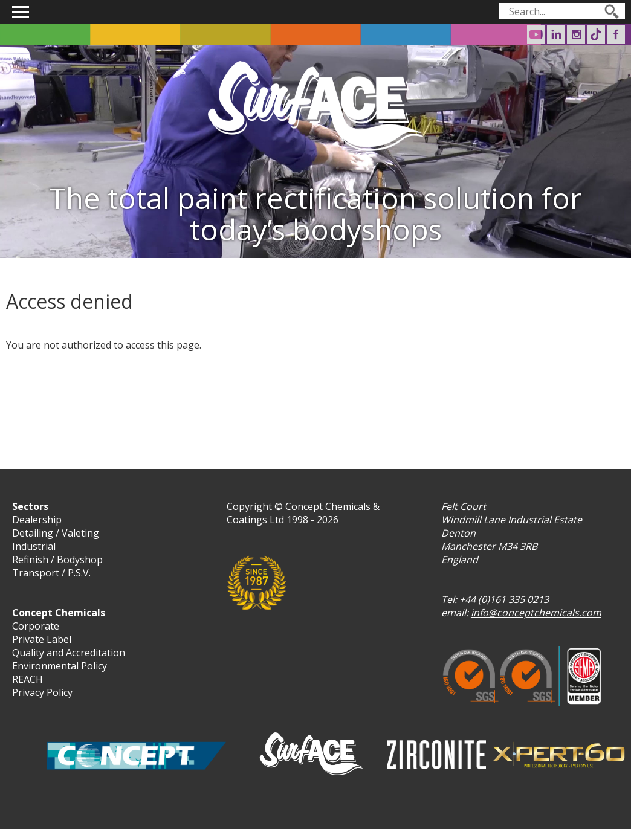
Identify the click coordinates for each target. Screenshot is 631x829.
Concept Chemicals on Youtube (536, 34)
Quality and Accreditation (68, 652)
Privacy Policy (42, 692)
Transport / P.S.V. (51, 572)
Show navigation (20, 12)
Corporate (35, 626)
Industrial (34, 546)
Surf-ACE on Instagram (576, 34)
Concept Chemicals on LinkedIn (556, 34)
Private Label (41, 639)
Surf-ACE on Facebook (616, 34)
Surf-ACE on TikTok (596, 34)
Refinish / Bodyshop (57, 559)
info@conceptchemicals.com (536, 612)
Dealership (37, 519)
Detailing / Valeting (55, 533)
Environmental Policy (59, 666)
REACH (27, 679)
